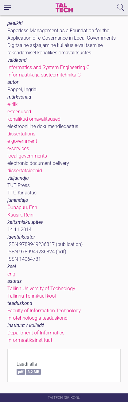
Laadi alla (29, 368)
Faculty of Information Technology (44, 311)
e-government (22, 141)
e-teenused (19, 112)
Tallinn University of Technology (41, 288)
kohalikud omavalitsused (33, 119)
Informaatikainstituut (29, 340)
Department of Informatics (35, 333)
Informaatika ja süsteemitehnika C (44, 75)
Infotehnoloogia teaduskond (37, 318)
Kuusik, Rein (20, 215)
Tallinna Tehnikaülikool (31, 296)
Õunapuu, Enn (22, 207)
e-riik (12, 104)
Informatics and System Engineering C (48, 67)
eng (11, 274)
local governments (27, 156)
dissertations (21, 134)
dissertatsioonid (24, 171)
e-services (18, 148)
